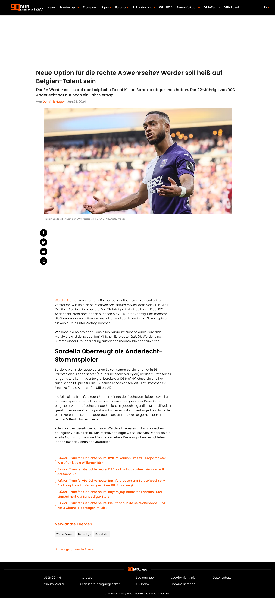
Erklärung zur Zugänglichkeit (99, 584)
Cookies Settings (183, 584)
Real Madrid (101, 534)
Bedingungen (146, 577)
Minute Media (54, 584)
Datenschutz (222, 577)
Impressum (87, 577)
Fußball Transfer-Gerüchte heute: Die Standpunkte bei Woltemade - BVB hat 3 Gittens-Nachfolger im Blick (111, 505)
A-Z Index (142, 584)
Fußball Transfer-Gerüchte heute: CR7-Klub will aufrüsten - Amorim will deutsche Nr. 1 (110, 471)
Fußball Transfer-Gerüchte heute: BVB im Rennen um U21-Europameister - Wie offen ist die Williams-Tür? (112, 460)
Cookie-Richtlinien (184, 577)
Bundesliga (84, 534)
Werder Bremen (66, 300)
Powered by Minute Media (127, 593)
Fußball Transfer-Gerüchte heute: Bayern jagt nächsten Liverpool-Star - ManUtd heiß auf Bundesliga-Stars (111, 494)
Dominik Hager (54, 101)
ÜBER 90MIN (52, 577)
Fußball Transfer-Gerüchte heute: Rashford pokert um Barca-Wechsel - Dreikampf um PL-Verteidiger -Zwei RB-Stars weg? (111, 482)
